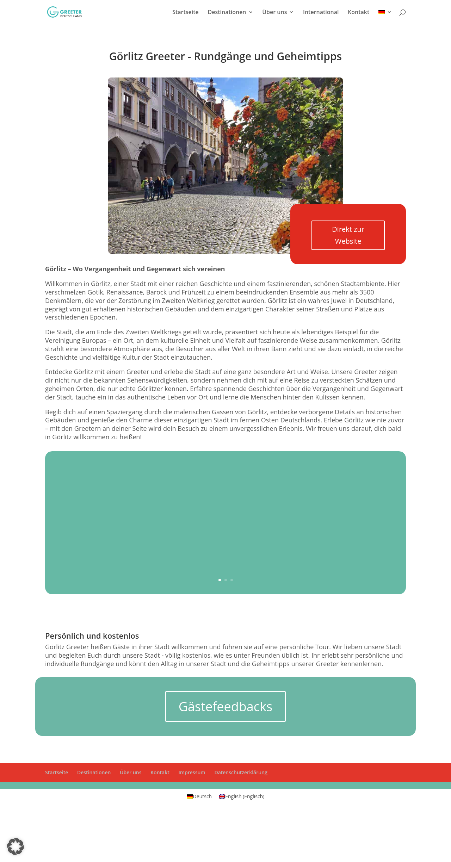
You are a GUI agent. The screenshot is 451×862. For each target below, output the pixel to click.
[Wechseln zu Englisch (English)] (241, 796)
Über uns (274, 13)
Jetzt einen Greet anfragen (285, 538)
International (321, 13)
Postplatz (262, 512)
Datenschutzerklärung (240, 772)
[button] (15, 846)
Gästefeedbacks (225, 706)
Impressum (191, 772)
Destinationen (227, 13)
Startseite (185, 13)
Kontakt (358, 13)
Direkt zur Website (348, 235)
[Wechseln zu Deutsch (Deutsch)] (199, 796)
